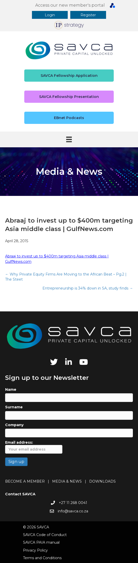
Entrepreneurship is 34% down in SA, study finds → (87, 288)
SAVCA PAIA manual (41, 542)
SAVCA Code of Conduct (45, 534)
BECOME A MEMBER (25, 481)
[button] (50, 15)
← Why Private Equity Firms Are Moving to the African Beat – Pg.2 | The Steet (65, 277)
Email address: (33, 447)
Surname (14, 407)
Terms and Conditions (42, 558)
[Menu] (69, 139)
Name (10, 389)
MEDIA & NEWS (67, 481)
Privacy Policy (35, 550)
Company (14, 425)
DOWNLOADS (102, 481)
